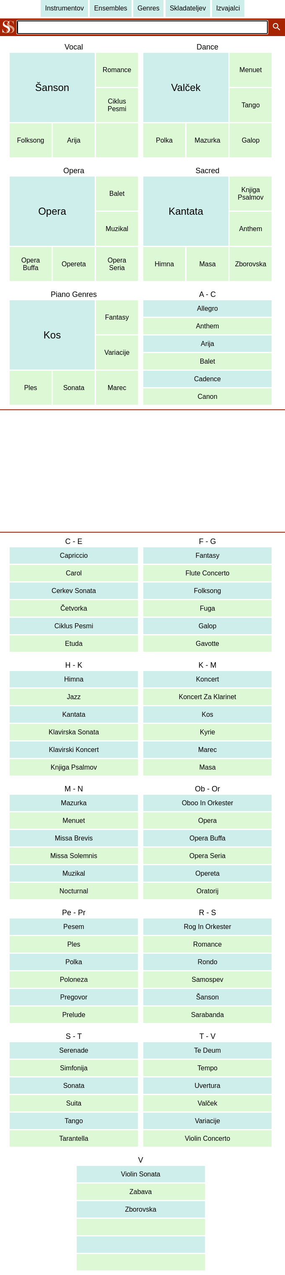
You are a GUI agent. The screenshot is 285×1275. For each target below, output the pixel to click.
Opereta (74, 264)
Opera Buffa (207, 838)
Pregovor (74, 997)
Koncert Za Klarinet (207, 696)
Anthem (250, 228)
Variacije (117, 352)
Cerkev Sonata (74, 590)
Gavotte (207, 643)
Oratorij (207, 891)
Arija (73, 140)
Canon (207, 396)
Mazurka (207, 140)
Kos (52, 335)
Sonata (74, 387)
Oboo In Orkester (207, 803)
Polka (164, 140)
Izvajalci (228, 8)
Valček (185, 87)
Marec (117, 387)
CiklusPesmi (117, 105)
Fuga (207, 608)
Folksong (30, 140)
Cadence (207, 378)
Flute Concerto (208, 573)
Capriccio (74, 555)
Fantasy (117, 317)
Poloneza (74, 979)
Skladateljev (188, 8)
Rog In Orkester (207, 926)
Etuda (74, 643)
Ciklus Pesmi (73, 626)
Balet (116, 193)
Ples (30, 387)
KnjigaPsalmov (250, 193)
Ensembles (110, 8)
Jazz (74, 696)
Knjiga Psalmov (74, 767)
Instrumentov (64, 8)
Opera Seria (207, 855)
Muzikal (117, 228)
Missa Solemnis (73, 855)
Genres (148, 8)
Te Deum (207, 1050)
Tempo (207, 1068)
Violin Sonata (141, 1174)
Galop (251, 140)
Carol (74, 573)
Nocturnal (74, 891)
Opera (52, 211)
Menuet (250, 69)
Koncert (207, 679)
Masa (207, 264)
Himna (164, 264)
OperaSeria (117, 264)
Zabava (141, 1191)
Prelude (73, 1014)
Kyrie (207, 732)
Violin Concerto (207, 1138)
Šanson (52, 87)
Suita (73, 1103)
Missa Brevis (74, 838)
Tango (250, 105)
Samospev (207, 979)
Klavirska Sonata (74, 732)
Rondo (207, 961)
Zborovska (251, 264)
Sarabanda (207, 1014)
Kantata (185, 211)
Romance (117, 69)
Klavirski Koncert (73, 749)
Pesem (73, 926)
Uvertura (207, 1085)
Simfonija (74, 1068)
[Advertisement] (142, 471)
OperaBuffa (30, 264)
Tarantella (73, 1138)
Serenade (73, 1050)
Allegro (207, 308)
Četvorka (73, 608)
